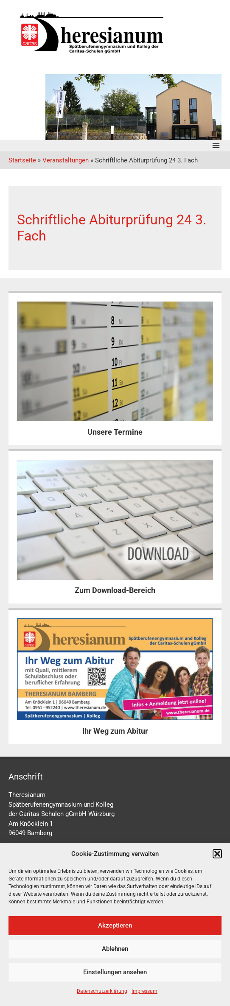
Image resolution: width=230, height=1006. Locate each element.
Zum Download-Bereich (115, 590)
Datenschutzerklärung (102, 991)
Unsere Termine (115, 432)
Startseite (22, 160)
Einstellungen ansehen (115, 972)
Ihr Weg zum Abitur (115, 731)
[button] (217, 854)
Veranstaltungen (65, 160)
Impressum (144, 991)
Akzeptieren (115, 925)
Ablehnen (115, 949)
